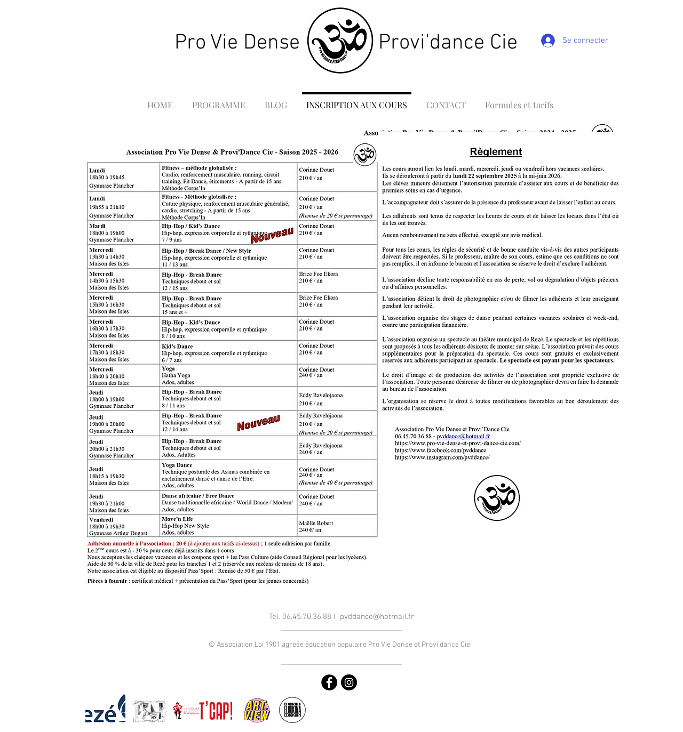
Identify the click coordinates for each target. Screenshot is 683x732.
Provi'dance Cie (448, 43)
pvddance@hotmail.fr (377, 617)
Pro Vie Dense (237, 43)
